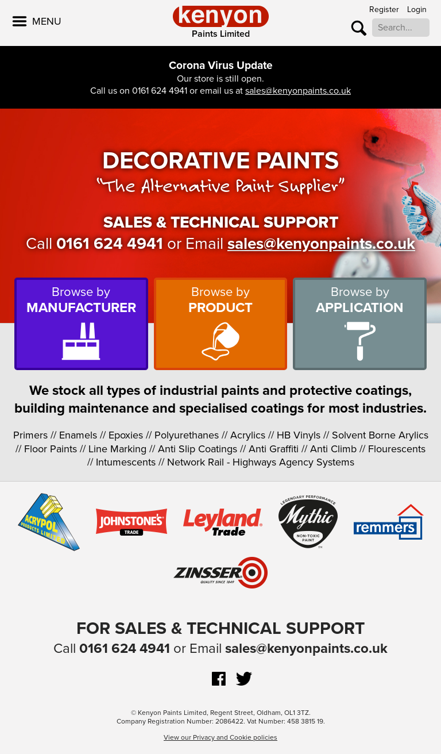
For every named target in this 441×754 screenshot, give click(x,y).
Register (384, 9)
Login (417, 9)
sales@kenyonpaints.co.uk (298, 91)
